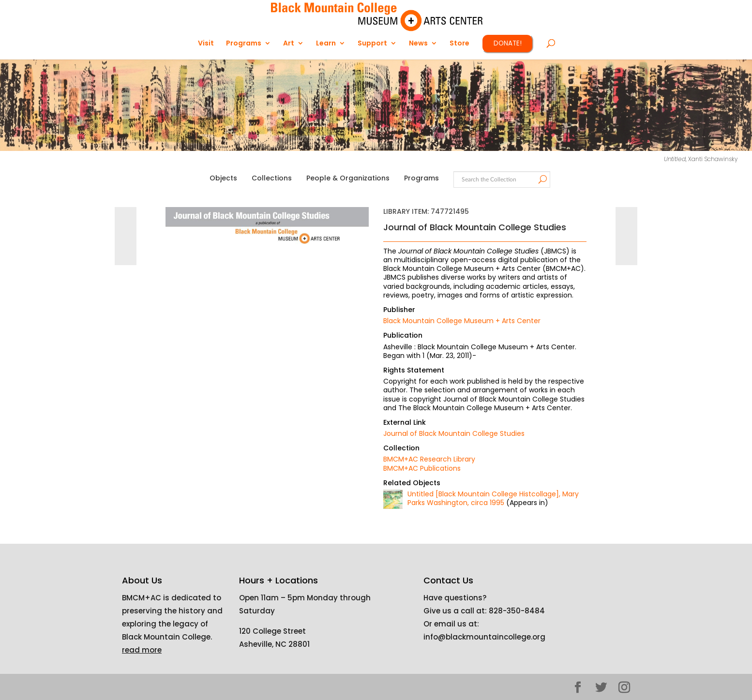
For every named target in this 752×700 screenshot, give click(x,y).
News (418, 44)
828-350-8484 (517, 611)
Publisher (399, 309)
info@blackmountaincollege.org (484, 637)
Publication (402, 335)
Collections (272, 178)
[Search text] (501, 180)
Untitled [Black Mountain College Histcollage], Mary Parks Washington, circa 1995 (493, 498)
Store (459, 44)
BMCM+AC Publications (422, 468)
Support (372, 44)
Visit (206, 44)
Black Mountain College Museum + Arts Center (462, 321)
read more (142, 650)
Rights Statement (413, 370)
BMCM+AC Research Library (429, 459)
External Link (404, 422)
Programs (243, 44)
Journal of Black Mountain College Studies (454, 433)
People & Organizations (348, 178)
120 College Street (272, 631)
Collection (401, 448)
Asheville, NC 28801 (274, 644)
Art (288, 44)
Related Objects (411, 482)
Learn (326, 44)
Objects (223, 178)
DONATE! (508, 43)
